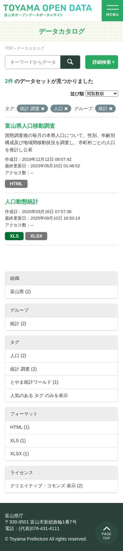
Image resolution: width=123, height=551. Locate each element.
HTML (16, 183)
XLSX (36, 236)
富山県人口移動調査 (30, 126)
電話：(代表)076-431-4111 (32, 528)
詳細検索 (101, 62)
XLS (14, 236)
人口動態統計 (21, 202)
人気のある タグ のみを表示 (39, 395)
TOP (9, 48)
